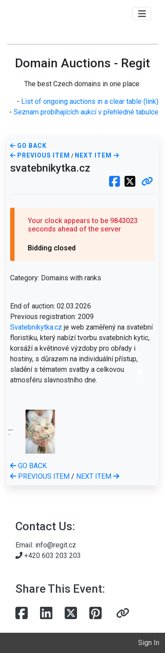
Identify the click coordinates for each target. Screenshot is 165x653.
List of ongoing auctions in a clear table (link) (89, 101)
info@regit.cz (55, 545)
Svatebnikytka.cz (36, 327)
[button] (147, 182)
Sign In (148, 642)
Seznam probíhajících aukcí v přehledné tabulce (86, 112)
